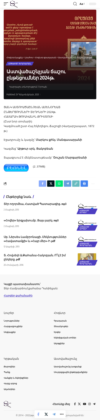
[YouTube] (84, 404)
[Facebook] (75, 404)
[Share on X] (46, 414)
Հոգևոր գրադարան (19, 63)
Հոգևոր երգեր (84, 211)
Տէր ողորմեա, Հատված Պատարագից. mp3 (35, 203)
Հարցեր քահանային (18, 295)
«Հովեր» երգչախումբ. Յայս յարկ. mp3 (31, 220)
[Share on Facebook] (38, 414)
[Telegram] (94, 404)
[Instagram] (89, 404)
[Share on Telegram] (54, 414)
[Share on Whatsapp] (59, 183)
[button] (7, 4)
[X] (79, 404)
